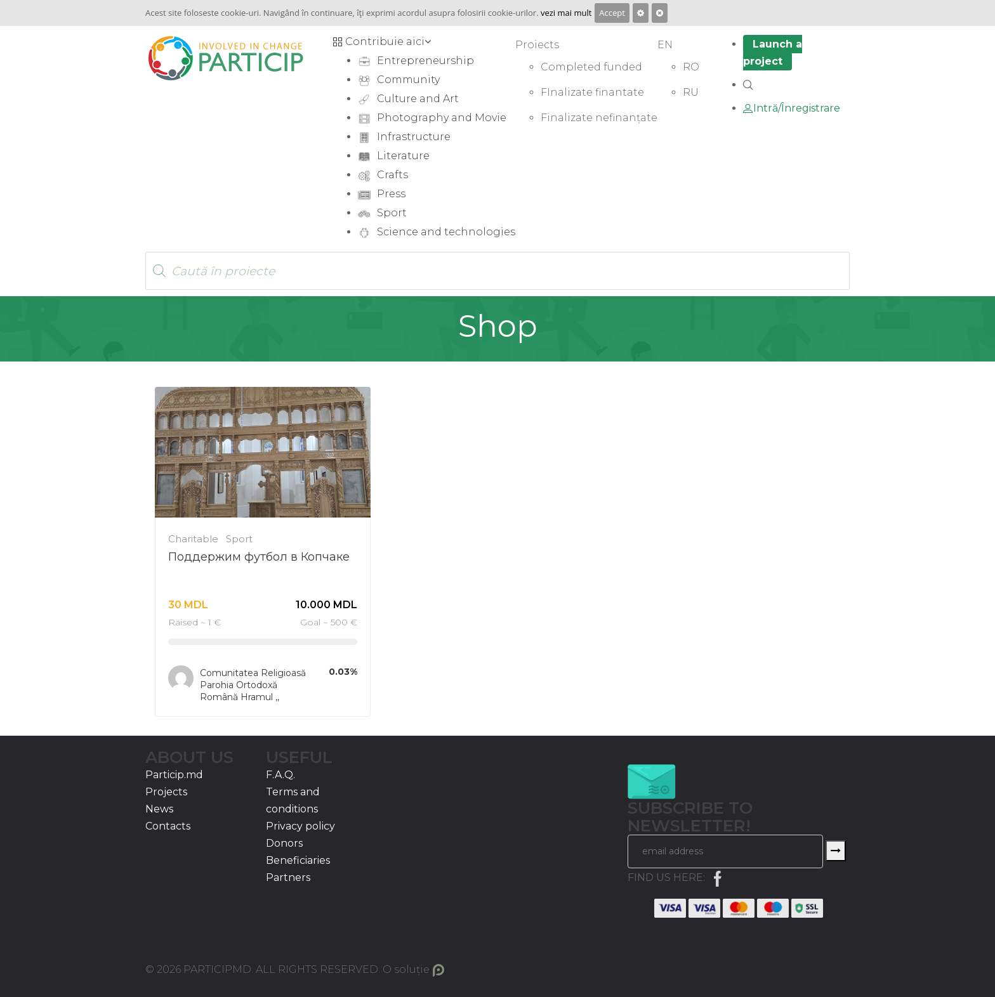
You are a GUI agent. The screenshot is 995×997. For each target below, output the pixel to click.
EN (665, 45)
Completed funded (591, 67)
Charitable (193, 539)
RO (691, 67)
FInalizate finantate (592, 92)
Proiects (537, 45)
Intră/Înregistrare (791, 108)
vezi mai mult (566, 12)
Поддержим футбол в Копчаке (259, 557)
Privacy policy (300, 826)
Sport (239, 539)
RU (691, 92)
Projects (166, 792)
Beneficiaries (298, 860)
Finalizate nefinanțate (599, 118)
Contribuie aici (382, 42)
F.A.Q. (280, 775)
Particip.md (174, 775)
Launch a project (772, 52)
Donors (284, 843)
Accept (612, 12)
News (159, 809)
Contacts (167, 826)
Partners (288, 877)
